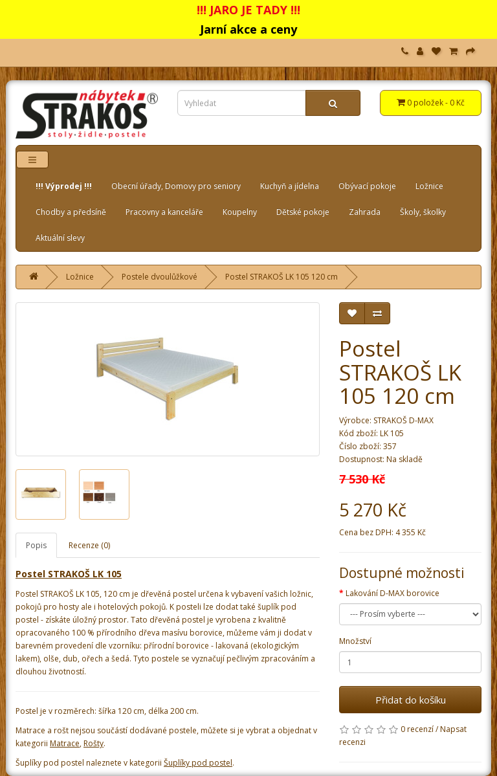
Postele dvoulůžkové (159, 276)
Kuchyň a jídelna (289, 186)
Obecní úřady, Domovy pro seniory (176, 186)
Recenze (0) (89, 545)
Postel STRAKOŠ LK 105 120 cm (281, 276)
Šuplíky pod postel (198, 762)
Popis (36, 545)
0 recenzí (417, 729)
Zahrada (365, 211)
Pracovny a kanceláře (164, 211)
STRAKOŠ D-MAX (403, 420)
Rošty (93, 743)
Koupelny (240, 211)
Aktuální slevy (60, 237)
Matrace (65, 743)
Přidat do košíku (410, 699)
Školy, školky (423, 211)
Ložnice (429, 186)
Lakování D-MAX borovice (392, 593)
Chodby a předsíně (71, 211)
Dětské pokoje (302, 211)
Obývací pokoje (367, 186)
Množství (355, 641)
